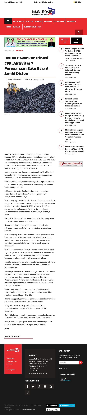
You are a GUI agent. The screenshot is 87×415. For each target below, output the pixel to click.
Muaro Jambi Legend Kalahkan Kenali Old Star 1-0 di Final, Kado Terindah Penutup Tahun (74, 135)
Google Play (53, 410)
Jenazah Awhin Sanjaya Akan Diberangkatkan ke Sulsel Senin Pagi (73, 103)
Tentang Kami (11, 370)
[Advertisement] (29, 134)
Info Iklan (10, 364)
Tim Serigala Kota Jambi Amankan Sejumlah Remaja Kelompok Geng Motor (73, 70)
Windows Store (67, 406)
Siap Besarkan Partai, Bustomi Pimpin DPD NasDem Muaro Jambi (74, 149)
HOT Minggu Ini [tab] (76, 41)
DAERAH (17, 27)
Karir (8, 367)
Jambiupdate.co (9, 50)
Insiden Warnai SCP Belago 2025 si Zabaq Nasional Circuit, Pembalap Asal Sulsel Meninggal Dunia (74, 118)
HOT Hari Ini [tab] (64, 41)
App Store (52, 406)
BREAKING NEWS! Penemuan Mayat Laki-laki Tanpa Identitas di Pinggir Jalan (73, 87)
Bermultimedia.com (28, 410)
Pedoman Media (12, 361)
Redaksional (10, 358)
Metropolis (19, 50)
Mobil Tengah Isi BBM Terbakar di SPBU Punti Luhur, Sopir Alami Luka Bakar (74, 52)
